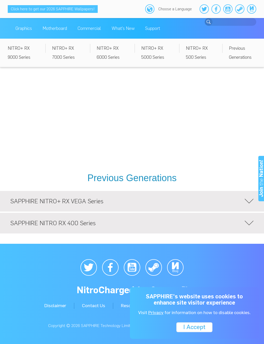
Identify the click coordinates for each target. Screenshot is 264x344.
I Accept (194, 326)
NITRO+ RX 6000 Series (108, 52)
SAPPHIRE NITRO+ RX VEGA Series (132, 201)
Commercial (89, 28)
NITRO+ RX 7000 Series (63, 52)
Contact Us (93, 305)
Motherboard (55, 28)
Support (152, 28)
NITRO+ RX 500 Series (197, 52)
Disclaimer (55, 305)
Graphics (23, 28)
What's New (123, 28)
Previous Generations (240, 52)
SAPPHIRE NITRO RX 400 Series (132, 223)
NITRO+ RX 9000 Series (19, 52)
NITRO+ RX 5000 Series (152, 52)
